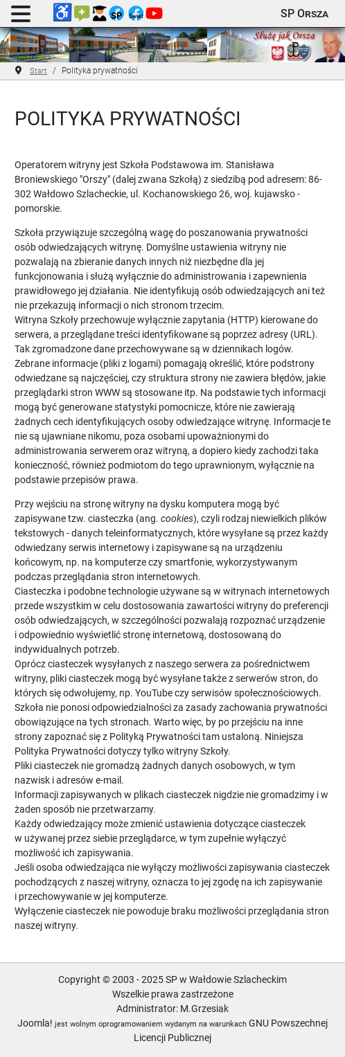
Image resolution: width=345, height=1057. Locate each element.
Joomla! (35, 1023)
